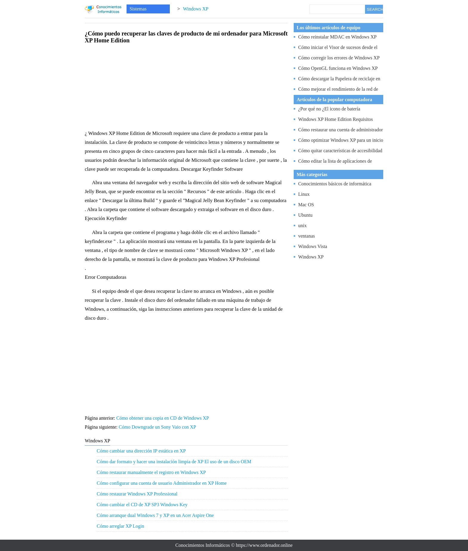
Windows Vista (312, 246)
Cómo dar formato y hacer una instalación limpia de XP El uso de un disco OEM (174, 461)
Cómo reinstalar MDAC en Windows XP (337, 36)
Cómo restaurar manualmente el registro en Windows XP (151, 472)
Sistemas (138, 8)
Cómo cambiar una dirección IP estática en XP (141, 450)
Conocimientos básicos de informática (334, 183)
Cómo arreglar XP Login (120, 526)
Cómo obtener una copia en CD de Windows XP (163, 418)
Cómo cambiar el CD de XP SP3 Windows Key (142, 504)
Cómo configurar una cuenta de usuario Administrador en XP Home (162, 483)
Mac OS (306, 204)
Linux (304, 194)
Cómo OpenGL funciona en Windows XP (338, 68)
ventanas (306, 235)
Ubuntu (305, 215)
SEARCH (375, 9)
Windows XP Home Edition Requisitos (335, 119)
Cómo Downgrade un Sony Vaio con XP (158, 427)
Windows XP (195, 8)
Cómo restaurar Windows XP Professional (137, 493)
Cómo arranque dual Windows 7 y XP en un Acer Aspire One (155, 515)
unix (302, 225)
